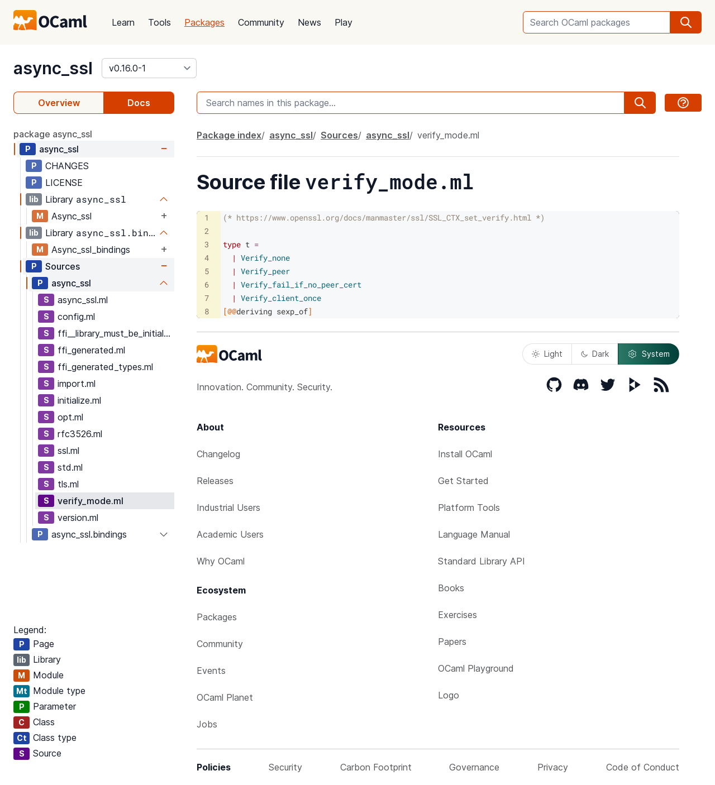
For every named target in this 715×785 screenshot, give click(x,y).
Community (261, 22)
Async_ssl (71, 216)
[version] (149, 68)
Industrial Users (228, 507)
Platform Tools (469, 507)
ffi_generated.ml (91, 350)
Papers (452, 641)
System (648, 354)
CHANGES (67, 165)
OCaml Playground (476, 668)
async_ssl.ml (83, 299)
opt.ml (70, 417)
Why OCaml (221, 561)
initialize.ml (79, 400)
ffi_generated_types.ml (105, 366)
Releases (215, 480)
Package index (229, 135)
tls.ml (68, 484)
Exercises (457, 614)
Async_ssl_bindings (90, 249)
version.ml (78, 517)
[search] (686, 22)
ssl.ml (68, 450)
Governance (474, 767)
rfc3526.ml (80, 433)
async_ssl (53, 68)
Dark (595, 353)
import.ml (77, 383)
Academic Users (230, 534)
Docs (138, 102)
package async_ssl (52, 134)
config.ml (76, 316)
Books (451, 587)
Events (211, 670)
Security (285, 767)
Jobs (207, 724)
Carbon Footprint (376, 767)
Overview (59, 102)
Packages (204, 22)
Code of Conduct (642, 767)
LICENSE (64, 182)
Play (343, 22)
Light (547, 353)
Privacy (552, 767)
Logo (448, 695)
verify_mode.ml (90, 500)
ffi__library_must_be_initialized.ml (116, 333)
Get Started (463, 480)
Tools (159, 22)
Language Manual (474, 534)
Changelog (218, 453)
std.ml (70, 467)
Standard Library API (481, 561)
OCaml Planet (225, 697)
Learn (123, 22)
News (309, 22)
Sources (62, 266)
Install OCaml (465, 453)
